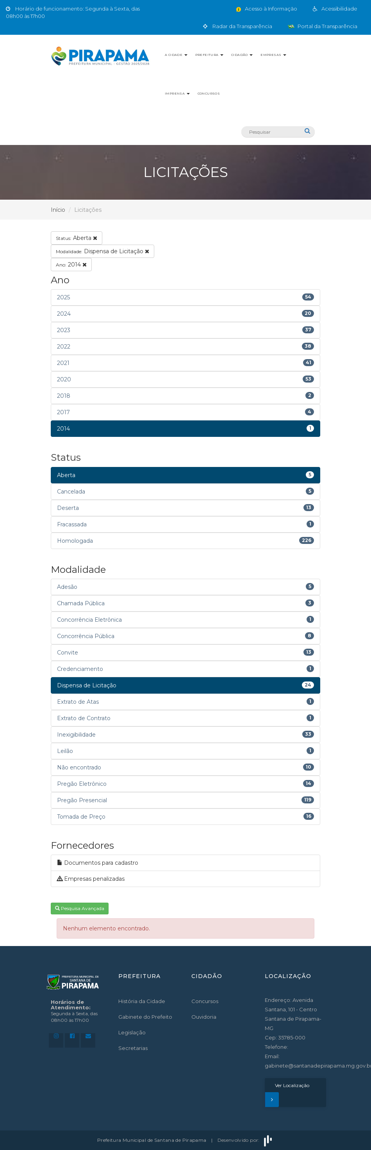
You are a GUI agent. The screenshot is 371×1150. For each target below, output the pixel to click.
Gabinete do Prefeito (145, 1017)
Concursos (209, 93)
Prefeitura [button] (209, 55)
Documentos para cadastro (97, 862)
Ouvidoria (203, 1017)
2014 (71, 264)
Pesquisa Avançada (79, 908)
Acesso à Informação (266, 8)
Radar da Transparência (237, 26)
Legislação (132, 1032)
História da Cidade (141, 1001)
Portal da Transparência (322, 26)
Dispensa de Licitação (102, 251)
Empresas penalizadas (91, 878)
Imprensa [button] (177, 93)
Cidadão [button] (242, 55)
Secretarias (133, 1048)
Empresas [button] (273, 55)
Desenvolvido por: (246, 1140)
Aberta (76, 237)
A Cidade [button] (176, 55)
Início (58, 209)
